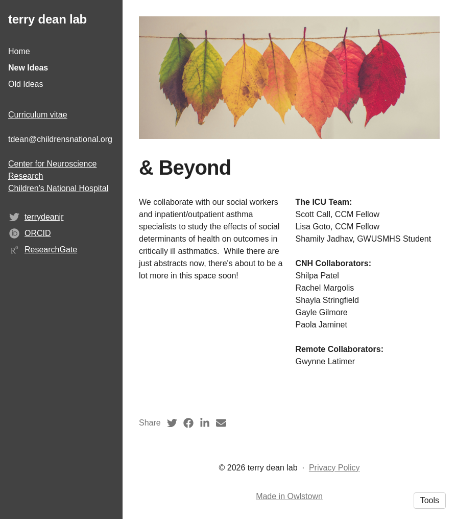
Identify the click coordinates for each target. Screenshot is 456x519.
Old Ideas (25, 84)
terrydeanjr (44, 217)
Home (19, 51)
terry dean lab (47, 19)
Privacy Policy (334, 467)
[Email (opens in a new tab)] (221, 423)
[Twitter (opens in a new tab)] (172, 423)
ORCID (38, 233)
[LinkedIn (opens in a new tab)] (205, 423)
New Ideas (28, 67)
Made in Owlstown (289, 496)
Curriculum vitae (37, 114)
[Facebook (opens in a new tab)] (188, 423)
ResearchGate (51, 249)
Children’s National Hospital (58, 188)
